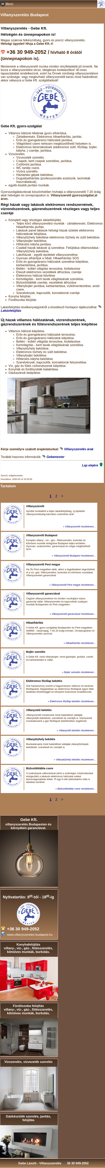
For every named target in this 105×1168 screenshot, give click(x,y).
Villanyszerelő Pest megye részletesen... (73, 584)
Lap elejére (90, 465)
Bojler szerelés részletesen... (80, 672)
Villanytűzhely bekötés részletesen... (76, 759)
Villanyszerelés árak (78, 449)
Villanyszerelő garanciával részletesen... (74, 613)
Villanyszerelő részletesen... (80, 526)
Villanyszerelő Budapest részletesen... (75, 555)
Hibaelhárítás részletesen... (81, 643)
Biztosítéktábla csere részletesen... (76, 788)
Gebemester (56, 457)
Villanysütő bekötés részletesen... (77, 730)
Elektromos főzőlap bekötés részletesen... (73, 701)
